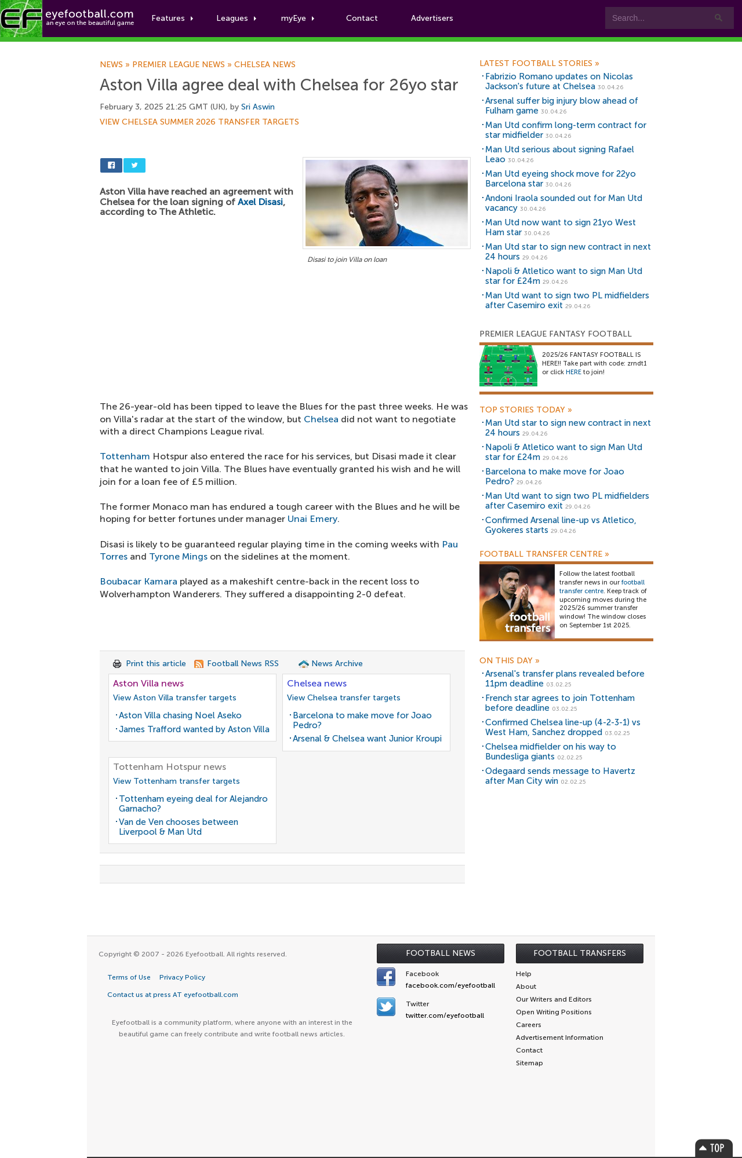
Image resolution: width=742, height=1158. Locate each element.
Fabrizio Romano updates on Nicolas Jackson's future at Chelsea (559, 81)
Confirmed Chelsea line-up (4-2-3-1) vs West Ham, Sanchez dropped (563, 727)
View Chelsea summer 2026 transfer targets (199, 122)
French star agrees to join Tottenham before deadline (560, 703)
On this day (509, 661)
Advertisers (432, 18)
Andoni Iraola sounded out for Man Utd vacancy (563, 203)
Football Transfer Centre (544, 554)
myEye (297, 18)
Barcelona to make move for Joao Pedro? (362, 720)
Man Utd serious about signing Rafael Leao (559, 154)
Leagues (236, 18)
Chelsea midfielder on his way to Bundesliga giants (550, 751)
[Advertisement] (285, 352)
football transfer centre (602, 587)
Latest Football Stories (539, 64)
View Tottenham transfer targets (176, 781)
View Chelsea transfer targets (344, 698)
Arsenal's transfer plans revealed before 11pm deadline (565, 679)
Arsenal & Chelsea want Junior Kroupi (367, 738)
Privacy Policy (182, 977)
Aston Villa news (148, 683)
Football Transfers (579, 953)
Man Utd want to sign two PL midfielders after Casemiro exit (567, 300)
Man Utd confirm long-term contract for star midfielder (565, 130)
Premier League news (183, 65)
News (116, 65)
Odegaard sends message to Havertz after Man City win (560, 776)
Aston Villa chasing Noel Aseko (180, 715)
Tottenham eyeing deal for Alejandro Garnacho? (193, 804)
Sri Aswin (258, 107)
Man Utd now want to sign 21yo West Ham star (560, 227)
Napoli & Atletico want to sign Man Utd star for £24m (563, 276)
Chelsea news (265, 65)
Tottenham (125, 456)
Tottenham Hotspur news (169, 766)
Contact (362, 18)
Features (172, 18)
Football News (440, 953)
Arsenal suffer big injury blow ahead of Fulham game (561, 106)
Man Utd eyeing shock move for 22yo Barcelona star (560, 179)
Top (714, 1148)
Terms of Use (129, 977)
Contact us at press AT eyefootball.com (172, 994)
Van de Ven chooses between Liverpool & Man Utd (178, 827)
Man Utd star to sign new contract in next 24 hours (568, 252)
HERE (573, 372)
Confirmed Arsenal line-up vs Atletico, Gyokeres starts (560, 525)
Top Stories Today (525, 410)
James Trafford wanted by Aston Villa (194, 729)
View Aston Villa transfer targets (175, 698)
